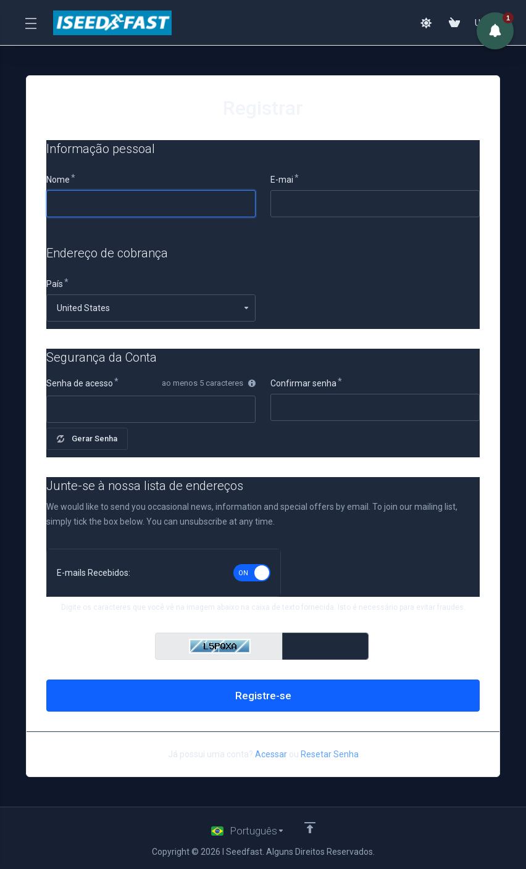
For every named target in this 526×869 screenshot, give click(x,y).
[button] (495, 30)
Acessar (271, 754)
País (54, 284)
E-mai (281, 180)
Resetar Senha (330, 754)
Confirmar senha (303, 383)
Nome (58, 180)
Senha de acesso (79, 383)
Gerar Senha (87, 438)
